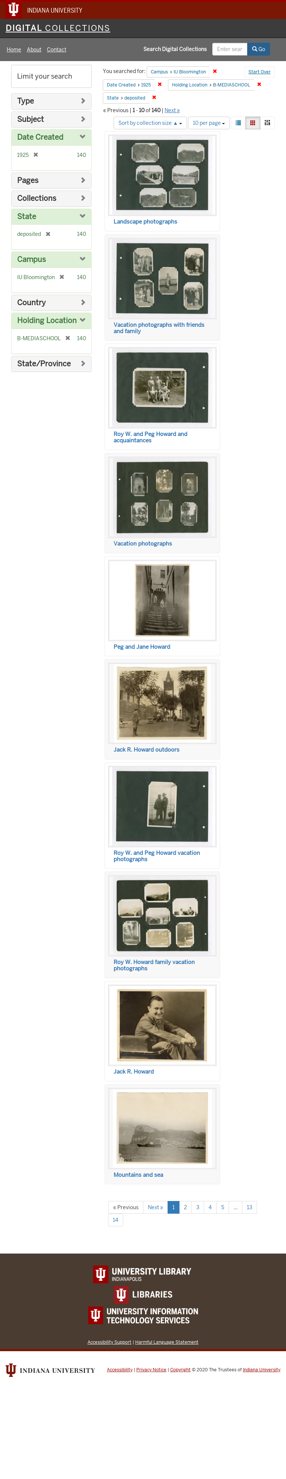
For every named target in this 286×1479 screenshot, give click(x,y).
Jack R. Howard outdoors (146, 749)
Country (31, 302)
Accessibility (120, 1370)
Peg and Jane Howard (142, 647)
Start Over (259, 72)
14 (115, 1220)
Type (25, 101)
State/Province (44, 364)
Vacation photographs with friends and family (159, 328)
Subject (30, 119)
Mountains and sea (138, 1175)
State (26, 216)
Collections (36, 198)
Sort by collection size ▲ (150, 123)
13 (249, 1207)
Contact (56, 49)
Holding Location (47, 320)
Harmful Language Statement (166, 1342)
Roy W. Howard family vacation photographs (154, 965)
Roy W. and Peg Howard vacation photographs (157, 856)
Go (258, 49)
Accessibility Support (109, 1342)
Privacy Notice (151, 1370)
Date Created (40, 137)
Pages (27, 180)
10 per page (209, 123)
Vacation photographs (143, 543)
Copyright (180, 1370)
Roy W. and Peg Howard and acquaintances (150, 437)
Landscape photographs (145, 221)
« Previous (126, 1207)
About (34, 49)
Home (14, 49)
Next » (172, 110)
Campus (31, 259)
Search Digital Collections (175, 49)
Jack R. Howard (134, 1071)
